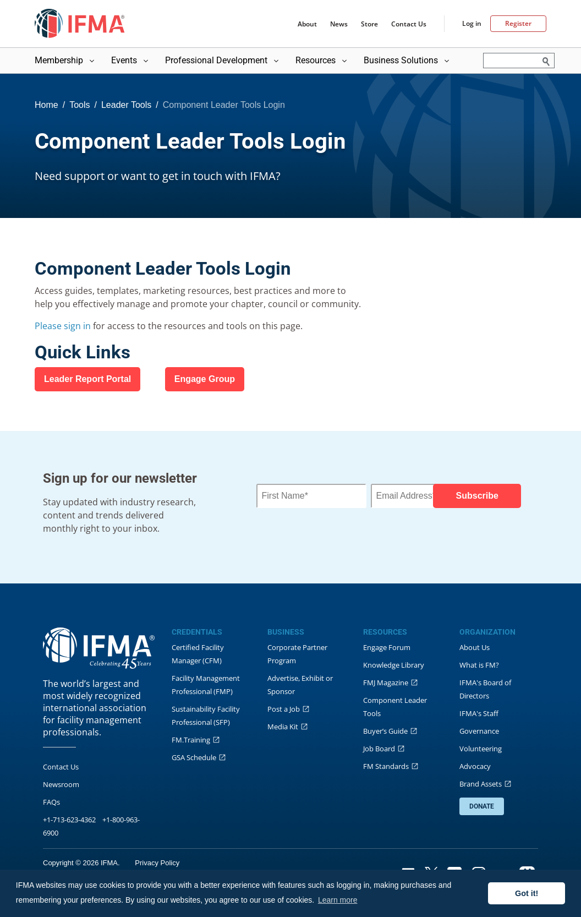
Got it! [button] (526, 893)
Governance (479, 731)
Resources (322, 60)
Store (369, 24)
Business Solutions (407, 60)
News (339, 24)
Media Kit (282, 727)
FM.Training (191, 740)
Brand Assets (480, 784)
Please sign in (64, 326)
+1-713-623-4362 (69, 820)
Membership (65, 60)
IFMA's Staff (478, 713)
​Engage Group (204, 379)
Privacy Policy (157, 863)
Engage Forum (386, 647)
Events (130, 60)
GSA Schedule (194, 757)
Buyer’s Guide (385, 731)
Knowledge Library (393, 665)
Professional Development (223, 60)
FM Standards (386, 766)
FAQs (51, 802)
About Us (474, 647)
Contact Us (408, 24)
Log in (471, 23)
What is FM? (479, 665)
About (307, 24)
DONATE (481, 806)
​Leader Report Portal (87, 379)
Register (518, 23)
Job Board (379, 749)
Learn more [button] (338, 900)
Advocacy (475, 766)
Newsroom (61, 784)
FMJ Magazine (385, 682)
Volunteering (480, 749)
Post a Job (283, 709)
